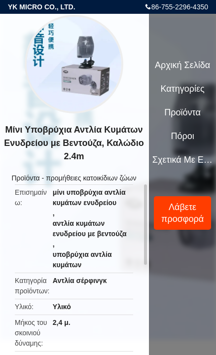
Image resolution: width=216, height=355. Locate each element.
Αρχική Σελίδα (182, 65)
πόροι (182, 136)
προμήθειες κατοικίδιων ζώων (91, 178)
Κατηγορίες (182, 89)
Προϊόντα (25, 178)
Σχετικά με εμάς (182, 160)
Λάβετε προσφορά (182, 213)
